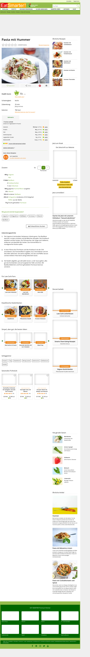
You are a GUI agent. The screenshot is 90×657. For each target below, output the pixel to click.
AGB (25, 641)
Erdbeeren (67, 457)
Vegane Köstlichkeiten (65, 369)
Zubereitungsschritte (9, 233)
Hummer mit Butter (69, 70)
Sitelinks (16, 641)
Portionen (43, 170)
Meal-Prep (40, 345)
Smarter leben (55, 9)
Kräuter (5, 360)
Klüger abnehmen (41, 9)
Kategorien (6, 642)
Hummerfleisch (19, 189)
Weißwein (18, 194)
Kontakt (21, 641)
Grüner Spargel (68, 447)
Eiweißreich (11, 318)
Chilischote (14, 186)
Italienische (36, 360)
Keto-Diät (40, 292)
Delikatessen (44, 360)
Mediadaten (73, 641)
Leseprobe (55, 180)
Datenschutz (36, 641)
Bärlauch (66, 468)
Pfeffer (10, 200)
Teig (10, 360)
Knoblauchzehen (13, 183)
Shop (74, 9)
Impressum (29, 641)
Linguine (11, 175)
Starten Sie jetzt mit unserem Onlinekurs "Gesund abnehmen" (65, 207)
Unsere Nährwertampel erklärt (17, 143)
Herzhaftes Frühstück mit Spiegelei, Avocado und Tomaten (9, 389)
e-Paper (75, 180)
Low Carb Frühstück (10, 292)
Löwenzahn (67, 478)
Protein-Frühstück (40, 318)
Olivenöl (10, 191)
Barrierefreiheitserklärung (62, 641)
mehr (46, 127)
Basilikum (11, 180)
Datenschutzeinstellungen (47, 641)
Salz (9, 177)
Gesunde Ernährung (26, 9)
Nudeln (5, 364)
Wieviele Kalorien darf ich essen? (25, 112)
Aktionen (66, 9)
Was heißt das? (19, 97)
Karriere (10, 641)
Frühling (5, 9)
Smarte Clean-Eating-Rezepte (65, 341)
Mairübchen (67, 436)
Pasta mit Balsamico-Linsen (62, 548)
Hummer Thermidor (69, 79)
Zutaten (5, 168)
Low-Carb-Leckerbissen (65, 314)
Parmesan (23, 203)
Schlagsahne (12, 197)
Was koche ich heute (11, 345)
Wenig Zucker (26, 360)
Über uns (5, 641)
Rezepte (13, 9)
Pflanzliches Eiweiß (25, 318)
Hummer (56, 516)
